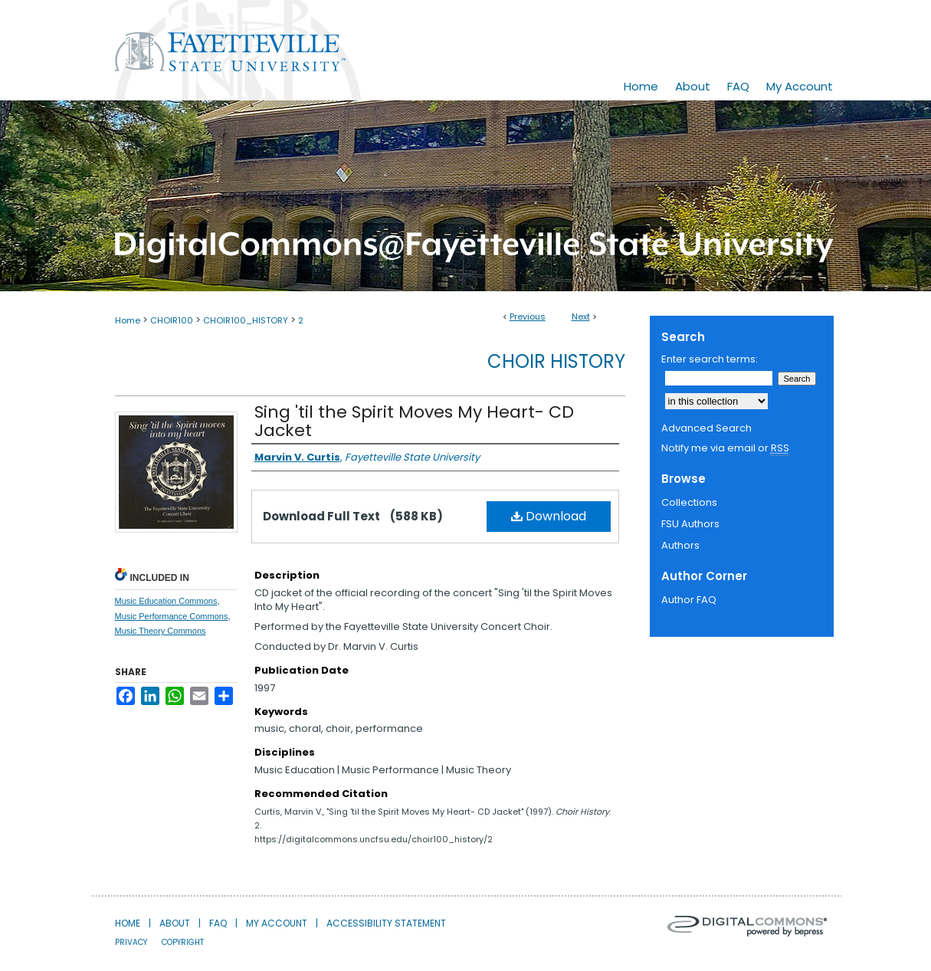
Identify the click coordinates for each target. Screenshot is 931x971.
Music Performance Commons (171, 616)
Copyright (183, 942)
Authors (680, 545)
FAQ (218, 923)
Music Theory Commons (160, 630)
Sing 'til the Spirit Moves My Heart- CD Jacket (414, 421)
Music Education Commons (166, 600)
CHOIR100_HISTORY (245, 320)
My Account (276, 923)
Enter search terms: (709, 359)
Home (127, 320)
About (174, 923)
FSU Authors (690, 524)
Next (581, 316)
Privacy (131, 942)
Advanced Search (706, 428)
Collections (689, 502)
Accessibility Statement (386, 923)
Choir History (556, 361)
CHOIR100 (171, 320)
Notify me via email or (725, 448)
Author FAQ (688, 599)
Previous (528, 316)
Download (548, 516)
